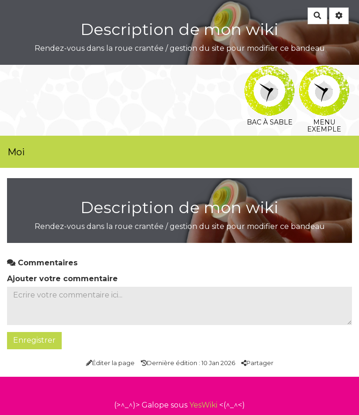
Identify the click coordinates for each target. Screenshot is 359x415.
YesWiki (203, 405)
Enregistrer (34, 340)
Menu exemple (324, 72)
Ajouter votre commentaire (62, 278)
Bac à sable (269, 72)
